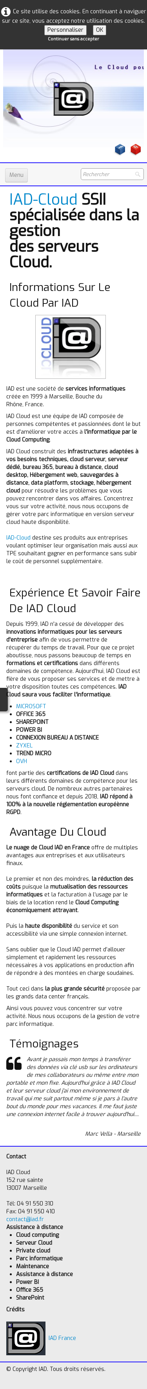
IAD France (41, 1338)
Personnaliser (65, 30)
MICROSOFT (31, 706)
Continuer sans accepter (73, 39)
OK (99, 30)
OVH (21, 761)
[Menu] (16, 175)
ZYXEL (24, 745)
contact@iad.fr (25, 1219)
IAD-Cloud (43, 199)
